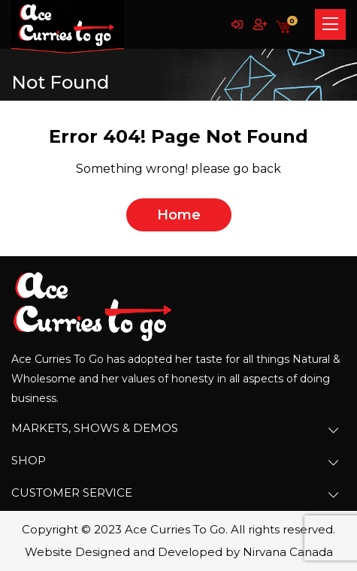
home (179, 215)
